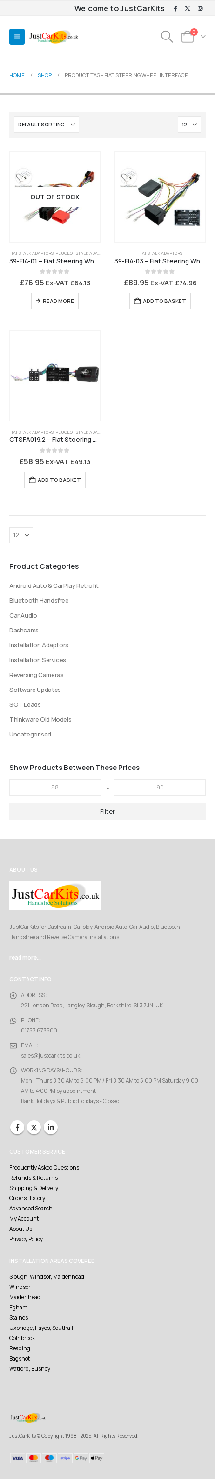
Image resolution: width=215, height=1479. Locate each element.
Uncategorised (30, 734)
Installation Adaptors (38, 645)
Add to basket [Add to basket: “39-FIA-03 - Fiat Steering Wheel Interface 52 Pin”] (164, 300)
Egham (18, 1307)
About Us (20, 1229)
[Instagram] (200, 8)
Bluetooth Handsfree (39, 600)
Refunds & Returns (33, 1178)
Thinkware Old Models (40, 719)
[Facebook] (175, 8)
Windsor (20, 1287)
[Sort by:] (46, 124)
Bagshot (19, 1358)
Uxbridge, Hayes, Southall (41, 1328)
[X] (187, 8)
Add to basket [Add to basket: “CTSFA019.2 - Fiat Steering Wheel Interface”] (59, 479)
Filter (107, 811)
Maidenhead (24, 1297)
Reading (19, 1348)
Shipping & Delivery (33, 1188)
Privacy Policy (26, 1239)
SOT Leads (25, 704)
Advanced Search (31, 1208)
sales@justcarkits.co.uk (50, 1055)
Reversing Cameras (36, 674)
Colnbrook (22, 1338)
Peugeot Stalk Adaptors (83, 253)
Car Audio (23, 615)
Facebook (17, 1127)
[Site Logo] (53, 37)
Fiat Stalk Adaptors (31, 253)
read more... (25, 957)
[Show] (189, 124)
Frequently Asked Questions (44, 1167)
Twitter (34, 1127)
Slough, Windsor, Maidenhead (46, 1277)
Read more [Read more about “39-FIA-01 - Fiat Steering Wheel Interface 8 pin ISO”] (58, 300)
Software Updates (35, 689)
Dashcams (24, 630)
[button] (17, 37)
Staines (18, 1317)
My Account (24, 1219)
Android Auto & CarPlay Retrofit (54, 585)
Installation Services (37, 660)
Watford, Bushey (29, 1369)
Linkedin (51, 1127)
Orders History (27, 1198)
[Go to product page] (55, 197)
